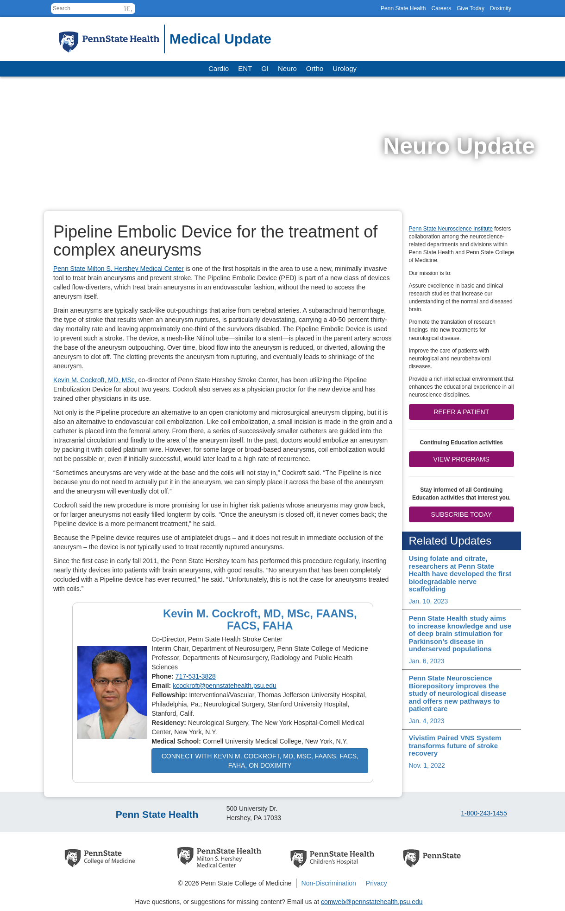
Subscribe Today (461, 514)
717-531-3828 (196, 676)
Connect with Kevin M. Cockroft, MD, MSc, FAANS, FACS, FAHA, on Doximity (260, 760)
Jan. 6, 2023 (427, 661)
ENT (245, 68)
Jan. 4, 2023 (427, 721)
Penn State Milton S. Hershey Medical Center (118, 268)
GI (265, 68)
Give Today (470, 8)
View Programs (461, 459)
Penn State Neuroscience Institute (451, 228)
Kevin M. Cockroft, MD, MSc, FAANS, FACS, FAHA (260, 619)
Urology (345, 68)
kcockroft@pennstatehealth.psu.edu (224, 685)
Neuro (287, 68)
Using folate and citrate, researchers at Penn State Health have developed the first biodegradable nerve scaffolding (460, 573)
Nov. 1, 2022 (427, 765)
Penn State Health (403, 8)
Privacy (376, 883)
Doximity (500, 8)
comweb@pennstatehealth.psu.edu (372, 901)
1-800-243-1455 (484, 813)
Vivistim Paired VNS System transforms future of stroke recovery (455, 745)
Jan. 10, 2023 (428, 601)
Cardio (218, 68)
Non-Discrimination (328, 883)
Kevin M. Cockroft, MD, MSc (94, 380)
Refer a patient (461, 412)
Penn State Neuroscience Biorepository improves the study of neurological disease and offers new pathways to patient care (458, 693)
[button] (128, 9)
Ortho (315, 68)
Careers (441, 8)
